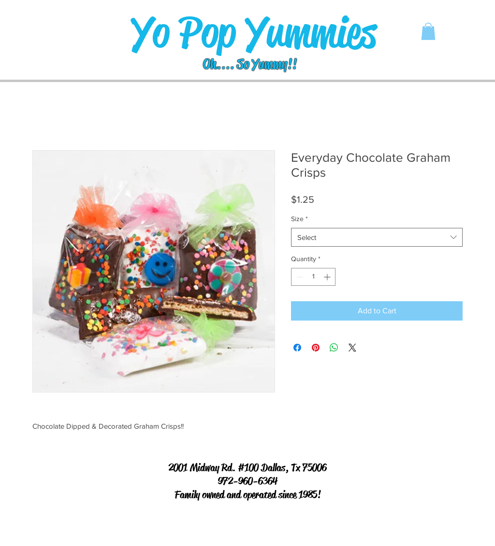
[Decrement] (298, 276)
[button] (428, 31)
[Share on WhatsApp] (334, 347)
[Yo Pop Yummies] (253, 32)
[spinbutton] (313, 276)
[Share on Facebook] (297, 347)
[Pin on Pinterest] (315, 347)
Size (299, 219)
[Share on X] (352, 347)
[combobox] (377, 237)
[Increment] (328, 276)
